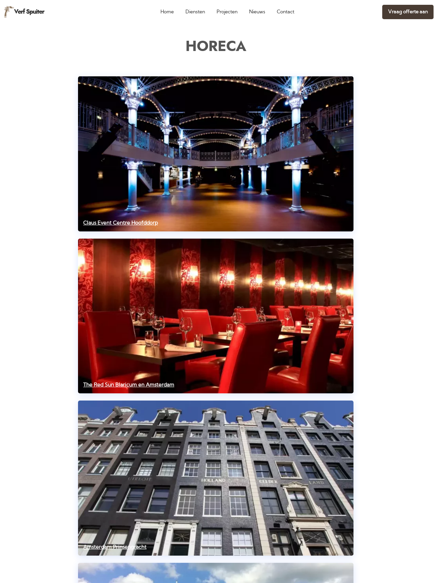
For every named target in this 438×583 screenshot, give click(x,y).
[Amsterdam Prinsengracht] (215, 478)
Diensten (195, 11)
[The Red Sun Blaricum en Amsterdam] (215, 316)
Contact (285, 11)
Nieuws (257, 11)
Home (167, 11)
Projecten (227, 11)
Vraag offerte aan (408, 11)
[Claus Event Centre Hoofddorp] (215, 153)
